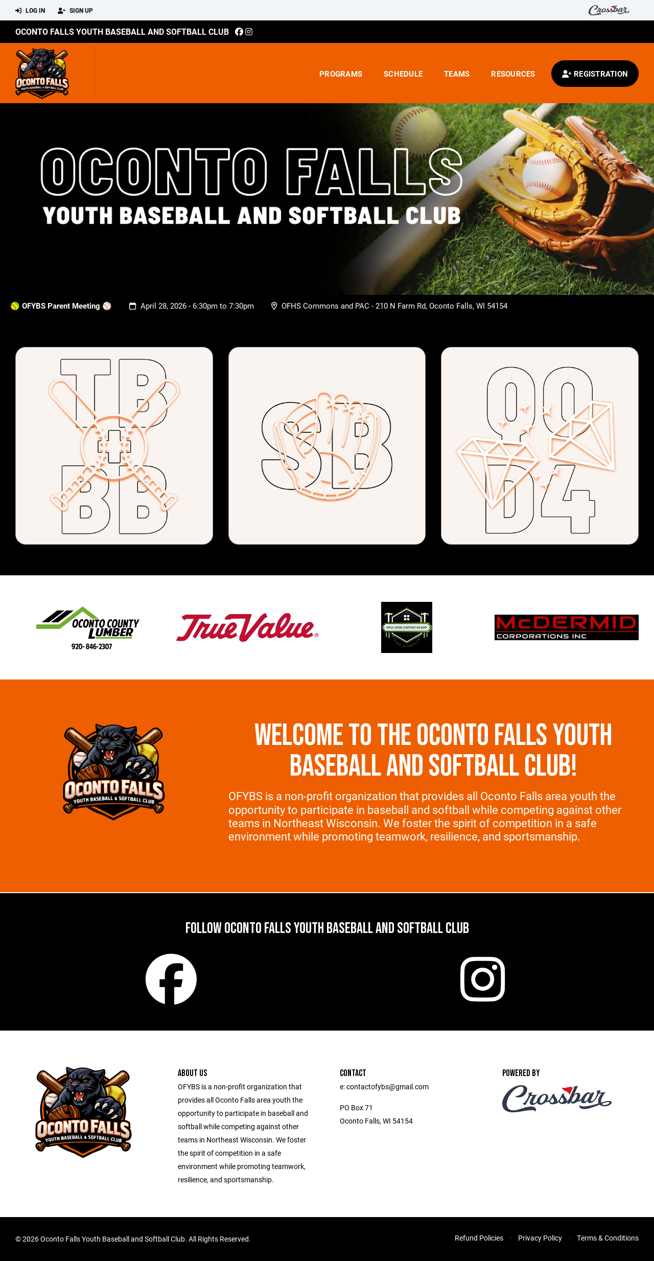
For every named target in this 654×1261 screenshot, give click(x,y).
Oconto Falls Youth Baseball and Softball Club (122, 31)
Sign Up (75, 10)
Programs (340, 73)
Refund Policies (479, 1238)
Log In (30, 10)
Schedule (403, 73)
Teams (457, 73)
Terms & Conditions (608, 1238)
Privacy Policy (540, 1238)
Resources (513, 73)
